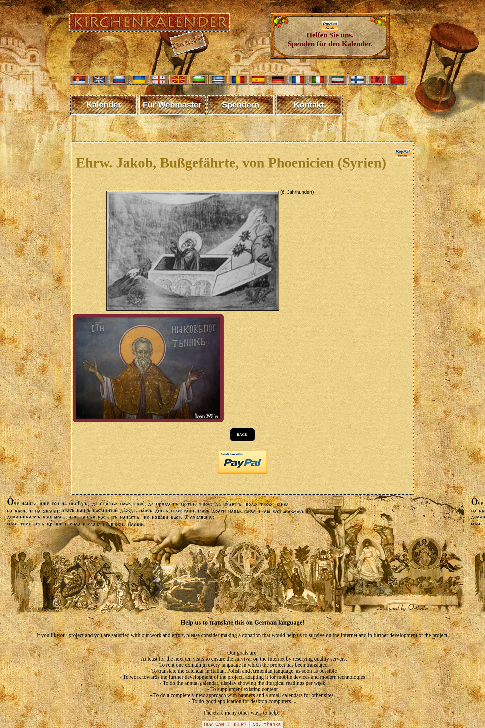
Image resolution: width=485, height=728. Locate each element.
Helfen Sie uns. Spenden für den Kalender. (330, 36)
